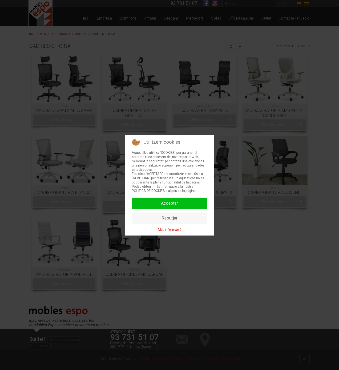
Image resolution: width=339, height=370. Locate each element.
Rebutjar (170, 217)
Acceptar (169, 203)
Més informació (169, 230)
